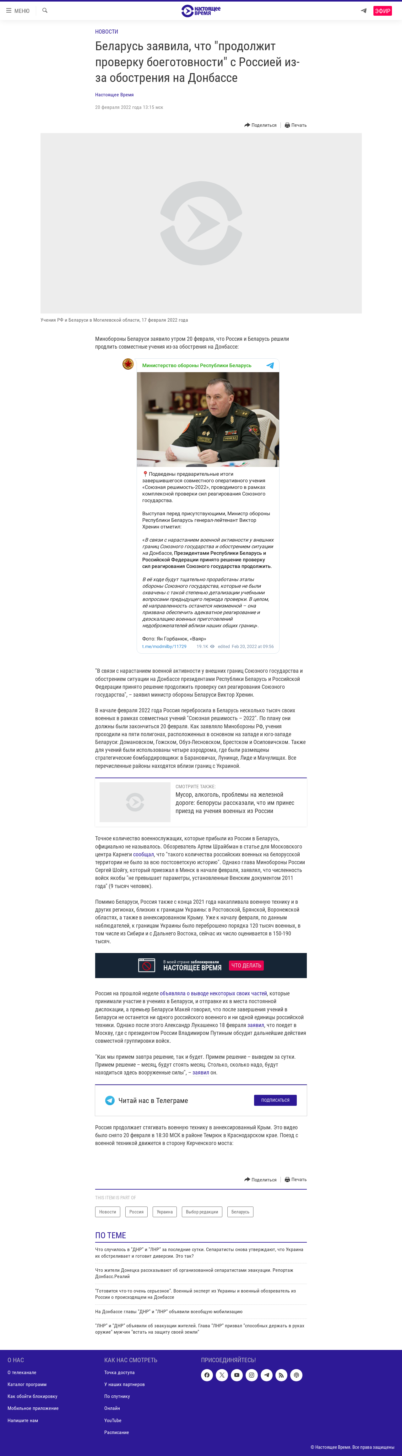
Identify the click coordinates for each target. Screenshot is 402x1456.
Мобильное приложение (33, 1408)
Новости (106, 31)
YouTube (113, 1420)
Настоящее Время (114, 95)
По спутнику (117, 1396)
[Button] (260, 125)
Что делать (246, 965)
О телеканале (22, 1372)
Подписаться (275, 1100)
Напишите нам (23, 1420)
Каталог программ (27, 1384)
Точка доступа (119, 1372)
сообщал (143, 854)
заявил (255, 1025)
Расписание (116, 1432)
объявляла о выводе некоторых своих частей (213, 993)
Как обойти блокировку (32, 1396)
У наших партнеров (124, 1384)
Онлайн (112, 1408)
